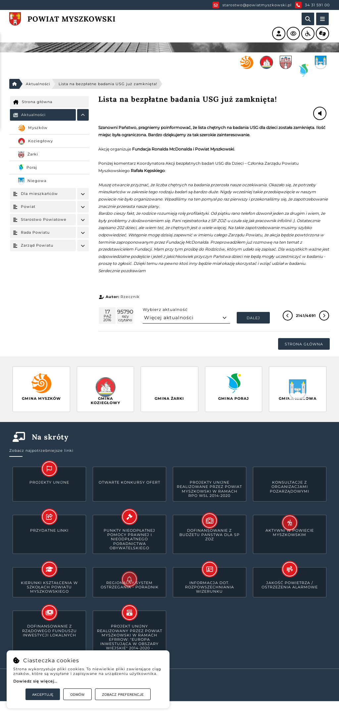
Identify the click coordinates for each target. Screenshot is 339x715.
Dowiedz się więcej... (35, 681)
